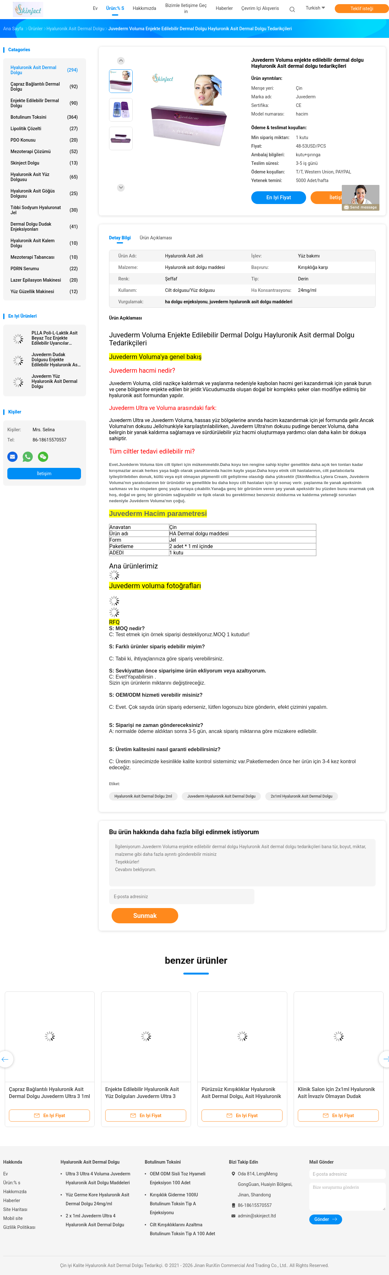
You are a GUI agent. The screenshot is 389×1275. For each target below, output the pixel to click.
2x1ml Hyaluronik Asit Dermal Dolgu (301, 796)
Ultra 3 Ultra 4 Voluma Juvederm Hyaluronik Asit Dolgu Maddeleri (98, 1178)
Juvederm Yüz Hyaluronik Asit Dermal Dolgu (54, 381)
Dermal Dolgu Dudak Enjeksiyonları (44, 227)
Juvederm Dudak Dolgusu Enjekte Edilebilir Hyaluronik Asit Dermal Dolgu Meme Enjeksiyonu (56, 359)
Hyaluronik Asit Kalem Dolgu (44, 243)
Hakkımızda (14, 1191)
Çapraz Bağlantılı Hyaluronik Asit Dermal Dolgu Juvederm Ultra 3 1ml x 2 (49, 1096)
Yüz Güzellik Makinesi (44, 291)
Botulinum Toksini (44, 117)
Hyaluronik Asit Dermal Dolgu (44, 70)
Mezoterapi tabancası (44, 257)
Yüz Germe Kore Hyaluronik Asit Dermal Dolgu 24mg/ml (97, 1199)
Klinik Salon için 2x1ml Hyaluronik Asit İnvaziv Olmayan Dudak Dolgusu (336, 1096)
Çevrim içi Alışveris (260, 8)
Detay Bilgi (120, 237)
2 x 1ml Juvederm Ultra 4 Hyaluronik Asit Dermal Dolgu (95, 1220)
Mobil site (13, 1218)
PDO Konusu (44, 140)
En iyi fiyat (279, 197)
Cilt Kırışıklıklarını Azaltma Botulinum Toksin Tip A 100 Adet (182, 1229)
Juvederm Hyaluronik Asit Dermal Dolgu (221, 796)
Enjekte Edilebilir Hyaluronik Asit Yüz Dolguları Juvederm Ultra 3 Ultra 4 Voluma (142, 1096)
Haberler (11, 1200)
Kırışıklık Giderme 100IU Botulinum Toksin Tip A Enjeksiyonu (174, 1203)
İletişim (44, 473)
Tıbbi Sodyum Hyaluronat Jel (44, 210)
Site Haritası (15, 1209)
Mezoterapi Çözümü (44, 151)
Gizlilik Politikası (19, 1227)
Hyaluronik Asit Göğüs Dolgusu (44, 193)
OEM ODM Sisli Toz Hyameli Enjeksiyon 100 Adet (177, 1178)
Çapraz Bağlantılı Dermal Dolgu (44, 86)
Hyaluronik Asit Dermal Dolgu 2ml (143, 796)
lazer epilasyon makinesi (44, 280)
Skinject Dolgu (44, 163)
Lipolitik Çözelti (44, 128)
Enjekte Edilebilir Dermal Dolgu (44, 103)
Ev (5, 1173)
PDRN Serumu (44, 268)
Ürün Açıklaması (156, 237)
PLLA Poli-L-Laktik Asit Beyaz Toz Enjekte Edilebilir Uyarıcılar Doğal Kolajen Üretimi (54, 338)
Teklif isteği (361, 8)
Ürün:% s (11, 1182)
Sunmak (145, 915)
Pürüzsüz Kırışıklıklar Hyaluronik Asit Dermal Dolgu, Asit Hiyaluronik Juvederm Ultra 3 (241, 1096)
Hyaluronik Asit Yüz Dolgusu (44, 177)
